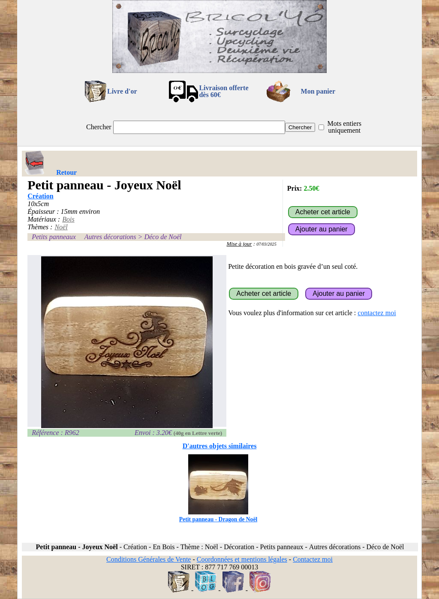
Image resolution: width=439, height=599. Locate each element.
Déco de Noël (162, 236)
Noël (60, 227)
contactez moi (377, 312)
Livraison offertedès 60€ (223, 91)
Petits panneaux (54, 236)
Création (40, 196)
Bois (68, 219)
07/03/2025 (266, 244)
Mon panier (318, 91)
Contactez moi (313, 559)
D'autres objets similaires (220, 446)
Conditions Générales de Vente (148, 559)
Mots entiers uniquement (344, 127)
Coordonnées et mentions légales (242, 559)
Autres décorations (110, 236)
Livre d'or (122, 91)
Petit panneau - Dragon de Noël (218, 516)
